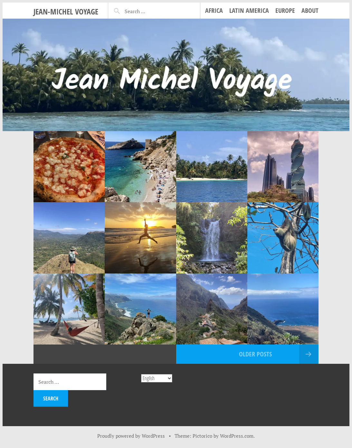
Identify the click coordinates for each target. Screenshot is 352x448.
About (310, 10)
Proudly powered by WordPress (131, 436)
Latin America (249, 10)
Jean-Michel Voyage (65, 11)
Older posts (255, 354)
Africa (214, 10)
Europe (285, 10)
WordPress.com (236, 436)
